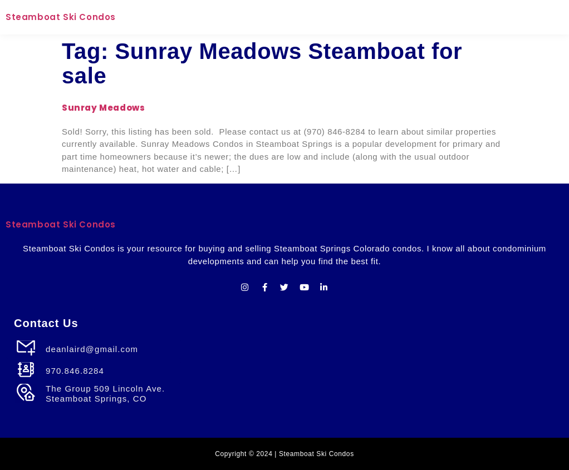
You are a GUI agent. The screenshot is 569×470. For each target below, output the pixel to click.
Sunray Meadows (103, 107)
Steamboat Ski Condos (61, 17)
